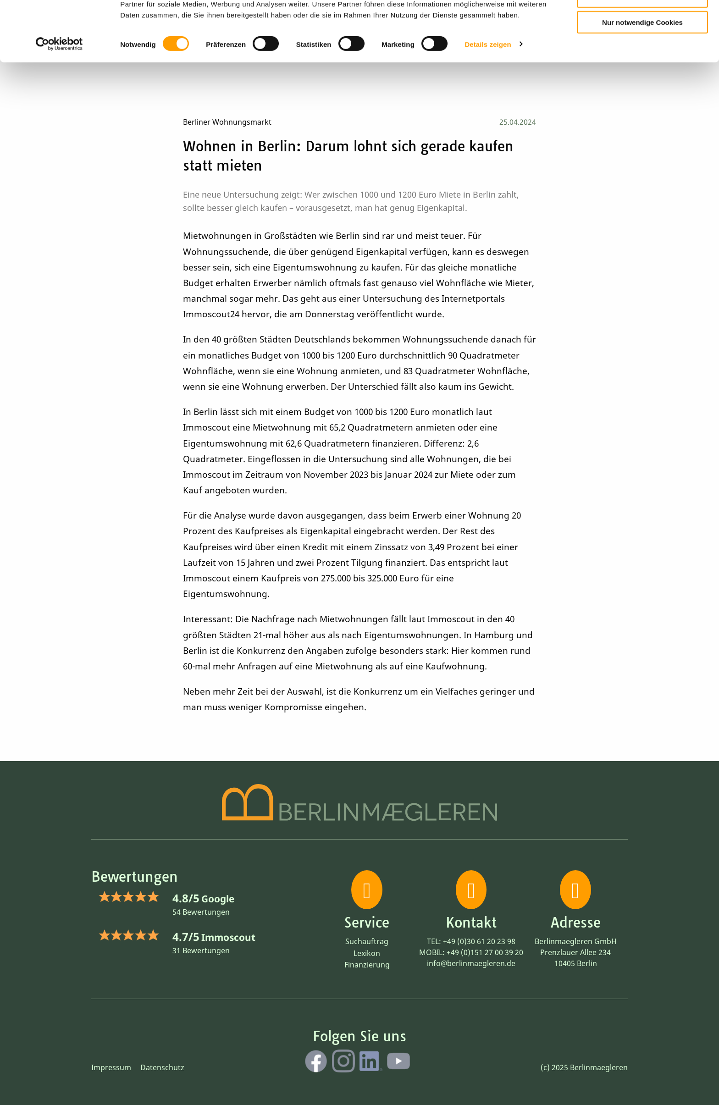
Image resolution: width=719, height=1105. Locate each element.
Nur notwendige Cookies (642, 74)
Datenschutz (162, 1067)
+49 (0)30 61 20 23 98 (479, 941)
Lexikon (367, 953)
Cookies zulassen (642, 22)
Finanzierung (367, 965)
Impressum (111, 1067)
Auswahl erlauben (642, 48)
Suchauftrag (366, 941)
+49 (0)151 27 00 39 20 (485, 952)
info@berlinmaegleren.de (471, 963)
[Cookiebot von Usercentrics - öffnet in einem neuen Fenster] (59, 96)
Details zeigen (488, 96)
